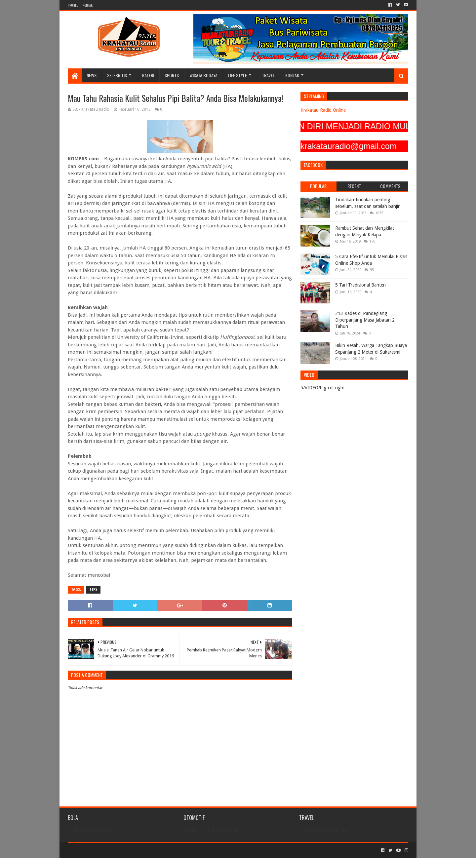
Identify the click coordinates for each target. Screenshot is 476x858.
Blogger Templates (142, 850)
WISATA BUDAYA (203, 75)
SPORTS (172, 75)
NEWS (92, 75)
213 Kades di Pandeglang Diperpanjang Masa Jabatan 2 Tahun (365, 320)
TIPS (93, 589)
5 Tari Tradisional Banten (360, 285)
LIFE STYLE (237, 75)
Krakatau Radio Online (323, 110)
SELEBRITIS (117, 75)
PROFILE (73, 5)
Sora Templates (104, 850)
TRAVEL (268, 75)
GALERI (148, 75)
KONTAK (88, 5)
